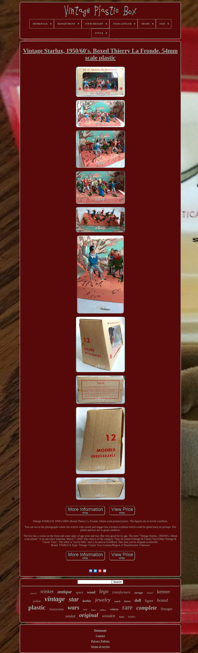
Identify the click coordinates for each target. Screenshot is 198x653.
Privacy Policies (100, 641)
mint (85, 609)
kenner (163, 591)
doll (137, 600)
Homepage (100, 630)
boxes (127, 601)
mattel (150, 592)
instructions (56, 609)
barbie (87, 601)
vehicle (114, 609)
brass (93, 610)
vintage (55, 599)
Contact (100, 635)
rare (127, 607)
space (79, 592)
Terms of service (100, 646)
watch (117, 601)
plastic (36, 607)
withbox (103, 610)
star (74, 599)
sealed (70, 616)
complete (146, 608)
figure (149, 601)
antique (64, 591)
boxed (162, 600)
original (88, 615)
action (37, 601)
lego (103, 591)
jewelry (102, 600)
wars (73, 607)
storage (138, 592)
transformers (121, 592)
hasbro (131, 616)
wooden (108, 615)
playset (34, 593)
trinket (47, 591)
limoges (166, 609)
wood (91, 592)
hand (121, 616)
